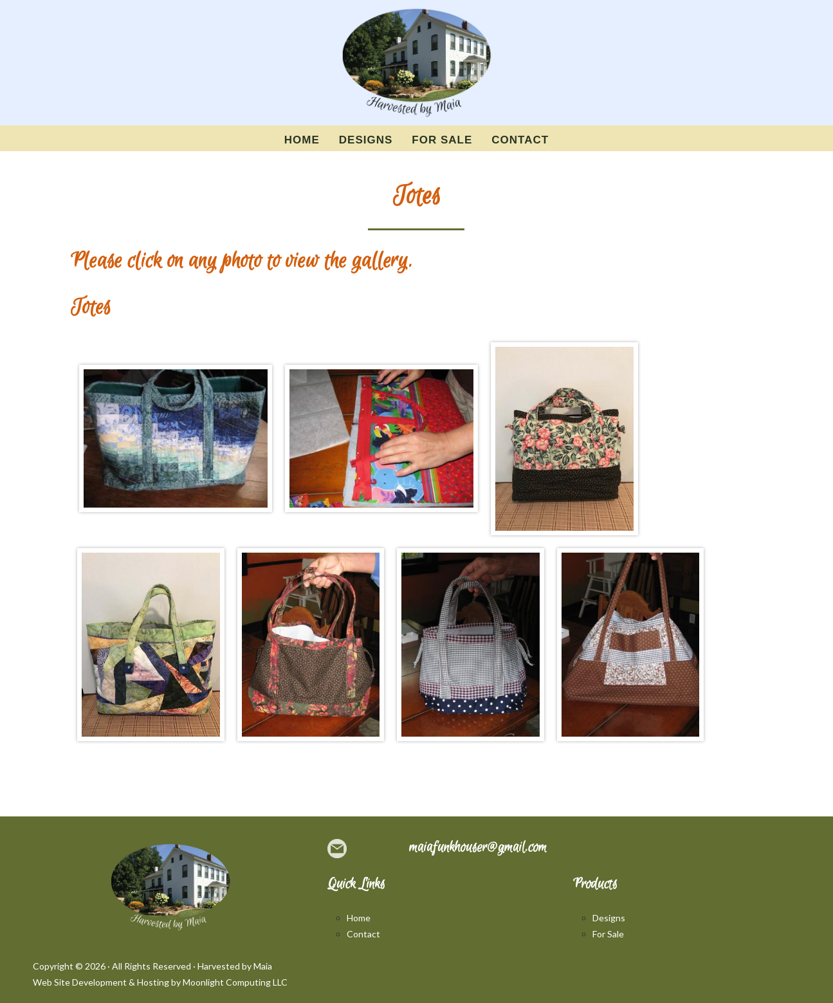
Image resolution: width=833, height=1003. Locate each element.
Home (359, 917)
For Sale (608, 933)
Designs (608, 917)
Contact (363, 933)
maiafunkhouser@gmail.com (478, 847)
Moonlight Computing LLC (235, 982)
